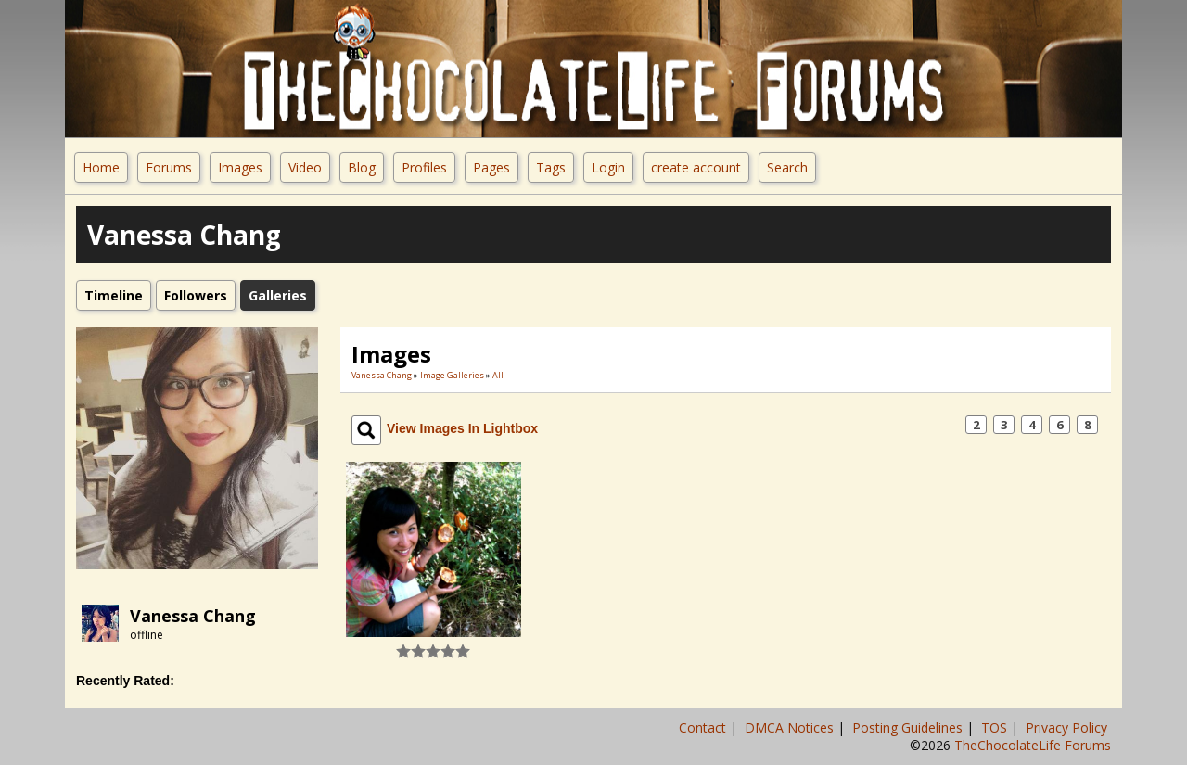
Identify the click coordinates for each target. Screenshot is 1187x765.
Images (240, 167)
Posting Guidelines (909, 727)
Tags (551, 167)
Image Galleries (452, 375)
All (498, 375)
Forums (169, 167)
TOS (996, 727)
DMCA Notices (791, 727)
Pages (491, 167)
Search (787, 167)
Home (101, 167)
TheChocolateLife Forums (1032, 745)
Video (305, 167)
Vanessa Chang (193, 616)
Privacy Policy (1068, 727)
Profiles (424, 167)
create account (696, 167)
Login (608, 167)
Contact (704, 727)
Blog (362, 167)
